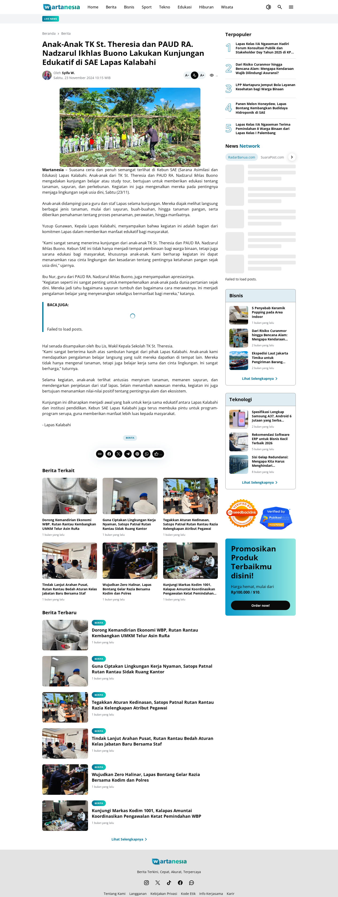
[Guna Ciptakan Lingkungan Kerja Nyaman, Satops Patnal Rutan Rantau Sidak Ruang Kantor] (130, 496)
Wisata (227, 7)
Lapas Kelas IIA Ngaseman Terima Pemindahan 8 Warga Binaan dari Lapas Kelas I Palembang (263, 128)
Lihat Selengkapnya (130, 839)
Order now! (260, 605)
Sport (147, 7)
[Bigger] (202, 75)
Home (93, 7)
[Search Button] (279, 7)
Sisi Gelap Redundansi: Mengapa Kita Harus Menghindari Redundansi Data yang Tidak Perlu (270, 461)
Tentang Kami (115, 893)
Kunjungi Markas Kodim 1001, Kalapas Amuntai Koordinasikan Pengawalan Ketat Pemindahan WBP (189, 589)
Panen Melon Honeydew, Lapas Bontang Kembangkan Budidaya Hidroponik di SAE (262, 108)
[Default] (194, 75)
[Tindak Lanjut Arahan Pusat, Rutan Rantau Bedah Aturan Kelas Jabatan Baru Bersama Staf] (69, 561)
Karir (230, 893)
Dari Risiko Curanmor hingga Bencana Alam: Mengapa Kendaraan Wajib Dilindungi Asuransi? (265, 68)
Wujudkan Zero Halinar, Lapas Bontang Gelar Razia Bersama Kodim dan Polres (127, 589)
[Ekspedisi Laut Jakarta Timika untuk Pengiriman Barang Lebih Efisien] (238, 360)
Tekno (164, 7)
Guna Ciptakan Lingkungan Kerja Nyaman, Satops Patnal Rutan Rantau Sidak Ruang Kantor (129, 524)
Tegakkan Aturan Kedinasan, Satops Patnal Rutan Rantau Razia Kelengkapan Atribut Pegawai (190, 524)
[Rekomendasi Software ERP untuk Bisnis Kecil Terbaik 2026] (238, 442)
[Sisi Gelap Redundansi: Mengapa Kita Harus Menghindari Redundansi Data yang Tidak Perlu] (238, 464)
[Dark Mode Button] (268, 7)
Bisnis (129, 7)
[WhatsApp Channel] (191, 882)
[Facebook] (109, 454)
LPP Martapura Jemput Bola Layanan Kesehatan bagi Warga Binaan (265, 87)
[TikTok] (169, 882)
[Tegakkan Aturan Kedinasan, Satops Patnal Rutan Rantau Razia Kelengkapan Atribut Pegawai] (190, 496)
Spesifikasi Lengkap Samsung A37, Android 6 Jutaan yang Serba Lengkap (272, 416)
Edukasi (185, 7)
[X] (118, 454)
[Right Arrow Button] (292, 157)
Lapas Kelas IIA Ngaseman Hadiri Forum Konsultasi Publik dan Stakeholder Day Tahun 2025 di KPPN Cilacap (266, 48)
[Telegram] (128, 454)
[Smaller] (187, 75)
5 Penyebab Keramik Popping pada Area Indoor (268, 312)
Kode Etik (188, 893)
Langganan (138, 893)
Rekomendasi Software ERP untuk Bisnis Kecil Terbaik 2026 (270, 439)
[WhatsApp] (146, 454)
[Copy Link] (100, 454)
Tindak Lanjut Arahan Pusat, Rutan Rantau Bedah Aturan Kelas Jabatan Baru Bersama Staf (69, 589)
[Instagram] (146, 882)
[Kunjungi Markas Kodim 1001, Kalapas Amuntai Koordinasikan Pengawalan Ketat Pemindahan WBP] (190, 561)
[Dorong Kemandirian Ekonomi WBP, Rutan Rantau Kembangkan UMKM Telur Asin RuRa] (69, 496)
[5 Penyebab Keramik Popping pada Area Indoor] (238, 315)
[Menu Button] (291, 7)
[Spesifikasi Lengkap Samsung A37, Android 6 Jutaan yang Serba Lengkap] (238, 419)
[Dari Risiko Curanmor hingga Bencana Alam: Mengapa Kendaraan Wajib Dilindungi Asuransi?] (238, 338)
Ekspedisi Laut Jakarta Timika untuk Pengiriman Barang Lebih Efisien (270, 357)
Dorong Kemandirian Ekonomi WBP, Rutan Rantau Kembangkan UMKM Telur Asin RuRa (69, 524)
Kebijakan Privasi (163, 893)
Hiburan (206, 7)
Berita (111, 7)
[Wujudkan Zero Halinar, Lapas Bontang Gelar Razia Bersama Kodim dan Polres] (130, 561)
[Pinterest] (137, 454)
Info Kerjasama (211, 893)
